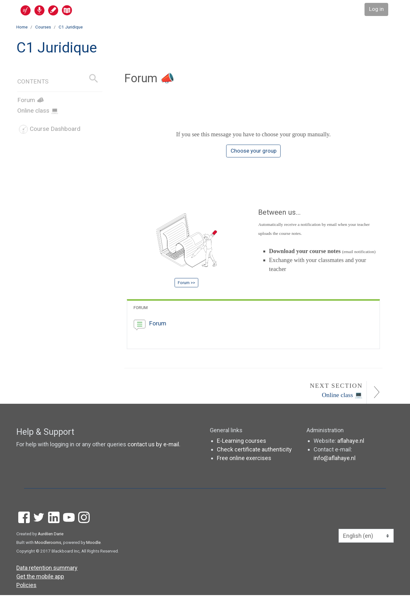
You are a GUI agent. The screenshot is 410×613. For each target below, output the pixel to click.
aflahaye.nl (350, 458)
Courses (43, 26)
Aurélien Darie (50, 551)
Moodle (93, 560)
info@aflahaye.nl (335, 476)
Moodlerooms (48, 560)
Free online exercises (244, 476)
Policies (26, 603)
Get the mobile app (40, 594)
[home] (71, 10)
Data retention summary (47, 585)
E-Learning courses (241, 458)
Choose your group (253, 154)
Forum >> (186, 290)
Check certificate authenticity (254, 467)
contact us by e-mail (153, 462)
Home (22, 26)
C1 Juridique (71, 26)
